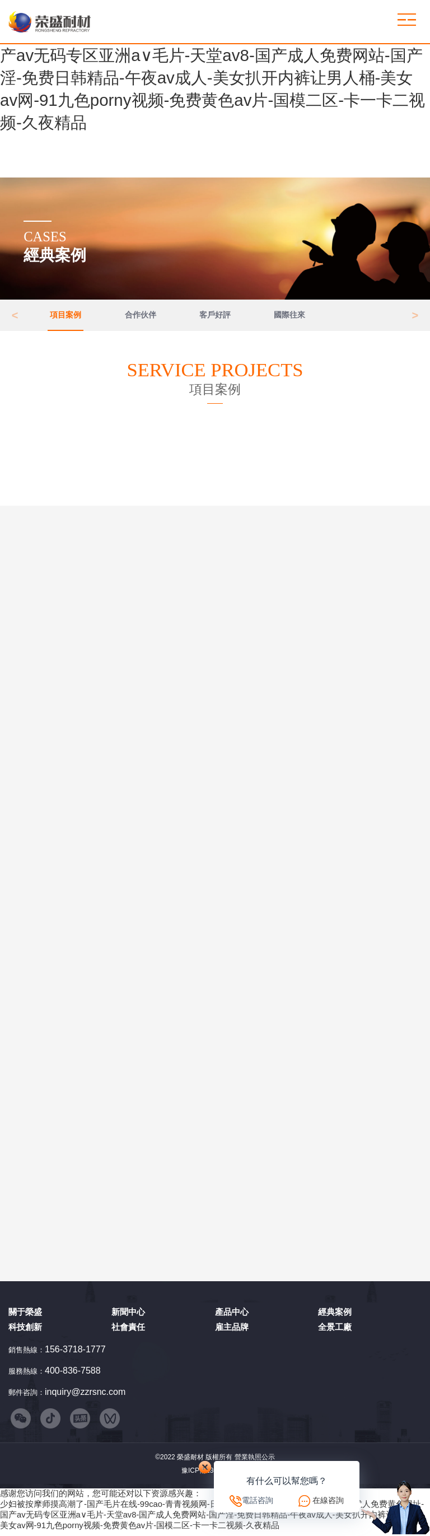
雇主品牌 (232, 1330)
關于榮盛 (25, 1315)
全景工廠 (335, 1330)
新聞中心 (128, 1315)
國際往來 (289, 316)
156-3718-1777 (75, 1352)
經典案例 (335, 1315)
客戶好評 (215, 316)
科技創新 (25, 1330)
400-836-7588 (73, 1374)
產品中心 (232, 1315)
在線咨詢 (328, 1500)
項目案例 (65, 316)
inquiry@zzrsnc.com (85, 1395)
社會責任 (128, 1330)
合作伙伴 (140, 316)
